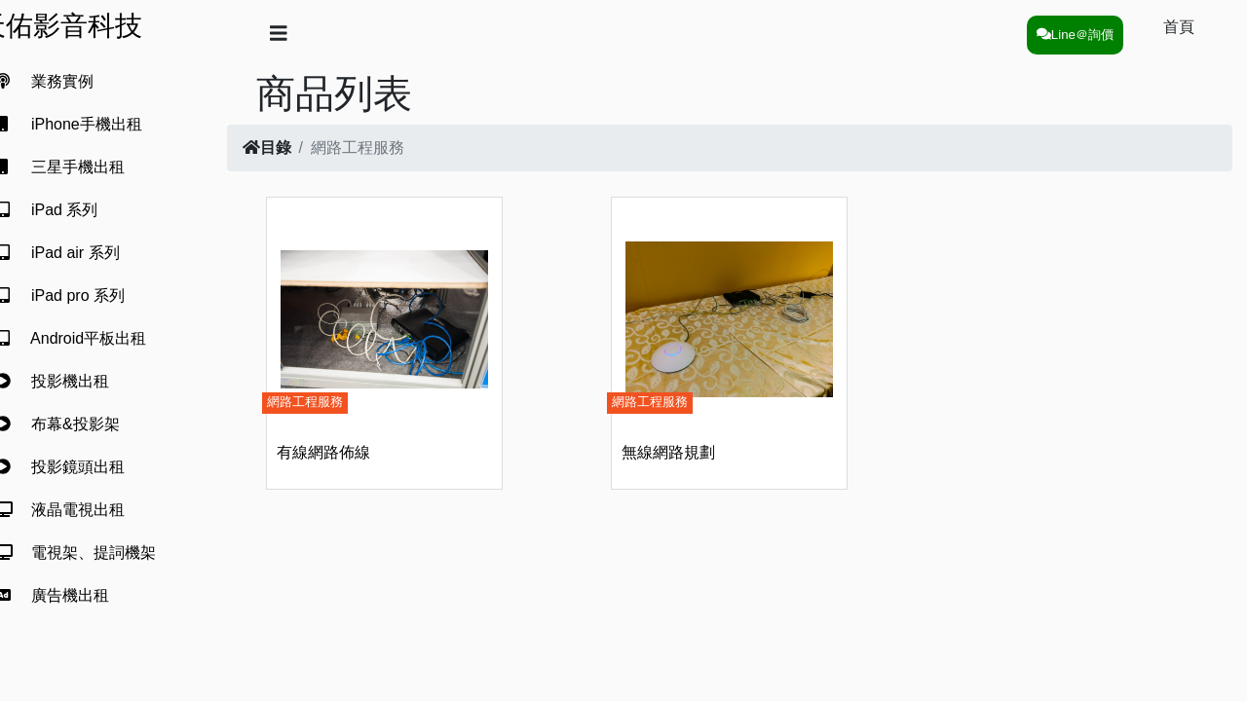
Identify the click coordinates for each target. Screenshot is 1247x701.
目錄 (298, 147)
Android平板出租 (94, 338)
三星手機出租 (83, 167)
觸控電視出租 (83, 638)
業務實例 (67, 81)
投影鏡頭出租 (83, 467)
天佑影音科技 (91, 26)
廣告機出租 (75, 595)
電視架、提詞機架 (98, 552)
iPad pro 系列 (83, 295)
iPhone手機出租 (91, 124)
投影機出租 (75, 381)
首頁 (1178, 26)
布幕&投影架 (80, 424)
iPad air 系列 (80, 252)
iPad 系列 (70, 210)
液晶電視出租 (83, 509)
